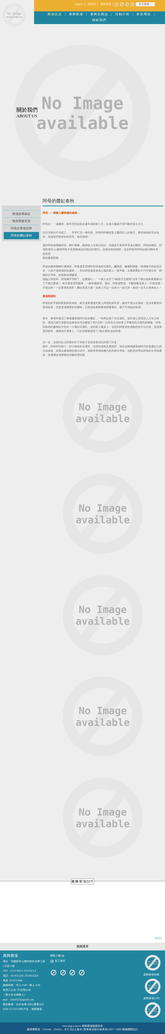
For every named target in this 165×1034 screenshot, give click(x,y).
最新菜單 (105, 4)
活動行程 (122, 14)
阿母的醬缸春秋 (21, 235)
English (79, 4)
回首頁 (92, 4)
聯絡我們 (99, 20)
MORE (158, 938)
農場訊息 (54, 14)
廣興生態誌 (99, 14)
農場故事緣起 (21, 213)
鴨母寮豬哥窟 (21, 221)
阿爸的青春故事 (21, 228)
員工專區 (57, 961)
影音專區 (144, 14)
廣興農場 (76, 14)
